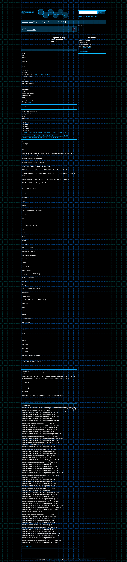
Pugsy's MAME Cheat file (28, 546)
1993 (53, 44)
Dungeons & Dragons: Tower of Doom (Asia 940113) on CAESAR (40, 134)
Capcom (30, 72)
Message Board (95, 16)
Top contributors (84, 51)
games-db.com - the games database (53, 559)
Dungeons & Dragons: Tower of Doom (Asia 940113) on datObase (40, 137)
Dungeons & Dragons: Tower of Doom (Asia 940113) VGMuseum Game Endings (44, 132)
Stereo (29, 102)
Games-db (25, 22)
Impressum (89, 559)
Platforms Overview (84, 16)
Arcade (31, 22)
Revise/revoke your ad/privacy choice (78, 559)
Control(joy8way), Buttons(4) (42, 74)
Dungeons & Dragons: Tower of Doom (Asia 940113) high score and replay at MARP (45, 136)
